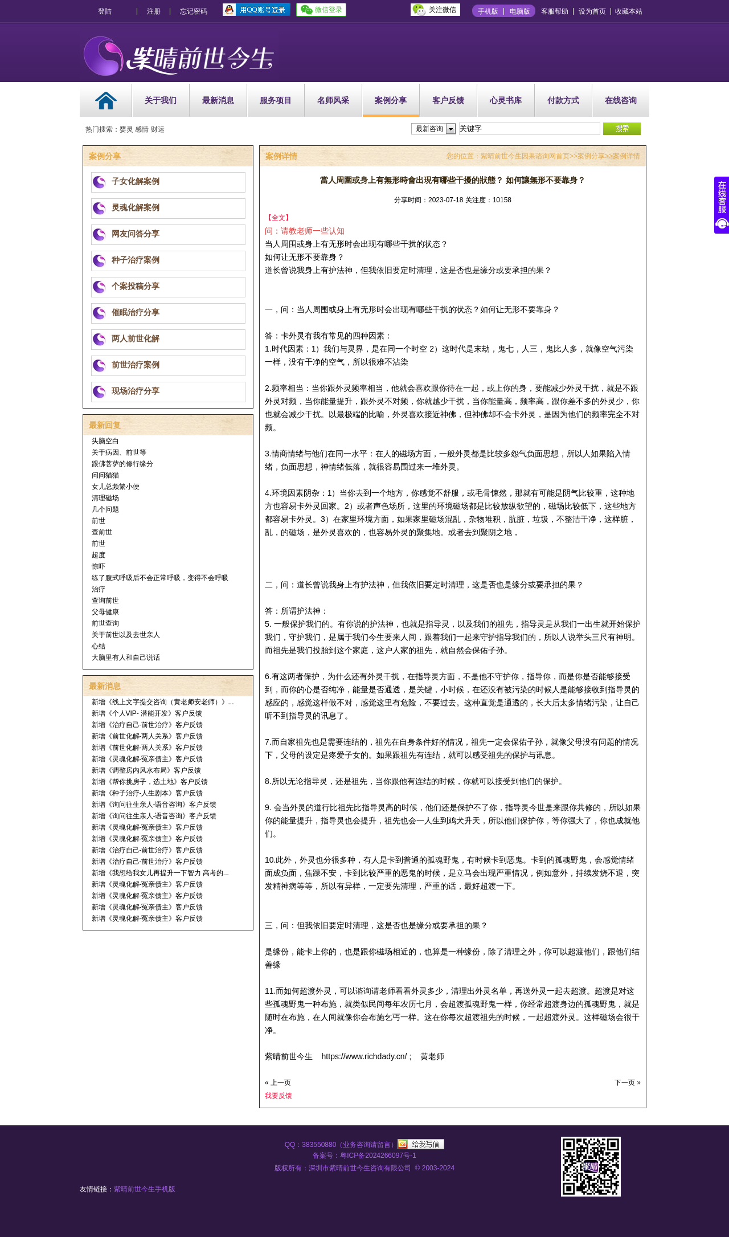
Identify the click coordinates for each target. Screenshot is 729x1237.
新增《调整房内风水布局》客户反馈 (146, 770)
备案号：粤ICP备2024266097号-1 (364, 1156)
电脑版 (520, 11)
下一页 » (628, 1083)
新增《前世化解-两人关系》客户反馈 (147, 736)
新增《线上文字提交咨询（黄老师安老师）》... (163, 702)
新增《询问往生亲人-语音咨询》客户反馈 (154, 805)
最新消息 (218, 100)
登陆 (105, 11)
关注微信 (442, 10)
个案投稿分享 (135, 286)
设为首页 (592, 11)
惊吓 (98, 566)
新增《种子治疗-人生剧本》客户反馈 (147, 793)
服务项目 (276, 100)
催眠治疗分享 (135, 312)
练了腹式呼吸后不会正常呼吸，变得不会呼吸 (160, 578)
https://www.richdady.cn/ (365, 1056)
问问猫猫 (105, 475)
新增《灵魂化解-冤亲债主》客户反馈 (147, 759)
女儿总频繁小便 (116, 487)
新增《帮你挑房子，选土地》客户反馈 (150, 782)
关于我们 (161, 100)
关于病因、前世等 (119, 452)
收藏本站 (628, 11)
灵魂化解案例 (135, 207)
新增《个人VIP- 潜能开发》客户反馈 (147, 713)
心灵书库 (506, 100)
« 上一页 (278, 1083)
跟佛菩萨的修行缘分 (122, 464)
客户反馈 (448, 100)
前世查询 (105, 623)
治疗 (98, 589)
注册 (154, 11)
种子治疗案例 (135, 259)
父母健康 (105, 612)
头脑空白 (105, 441)
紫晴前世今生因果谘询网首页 (525, 156)
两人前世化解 (135, 338)
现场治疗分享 (135, 390)
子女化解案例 (135, 181)
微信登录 (328, 10)
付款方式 (563, 100)
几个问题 (105, 509)
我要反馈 (278, 1096)
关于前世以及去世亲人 (126, 635)
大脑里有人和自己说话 (126, 658)
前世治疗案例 (135, 364)
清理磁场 (105, 498)
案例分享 (391, 100)
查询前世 (105, 601)
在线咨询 (621, 100)
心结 (98, 646)
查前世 (102, 532)
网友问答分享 (135, 233)
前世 (98, 521)
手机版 (488, 11)
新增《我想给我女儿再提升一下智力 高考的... (160, 873)
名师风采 (333, 100)
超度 (98, 555)
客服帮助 (554, 11)
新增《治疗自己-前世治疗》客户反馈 (147, 725)
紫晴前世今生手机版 (144, 1189)
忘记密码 (193, 11)
